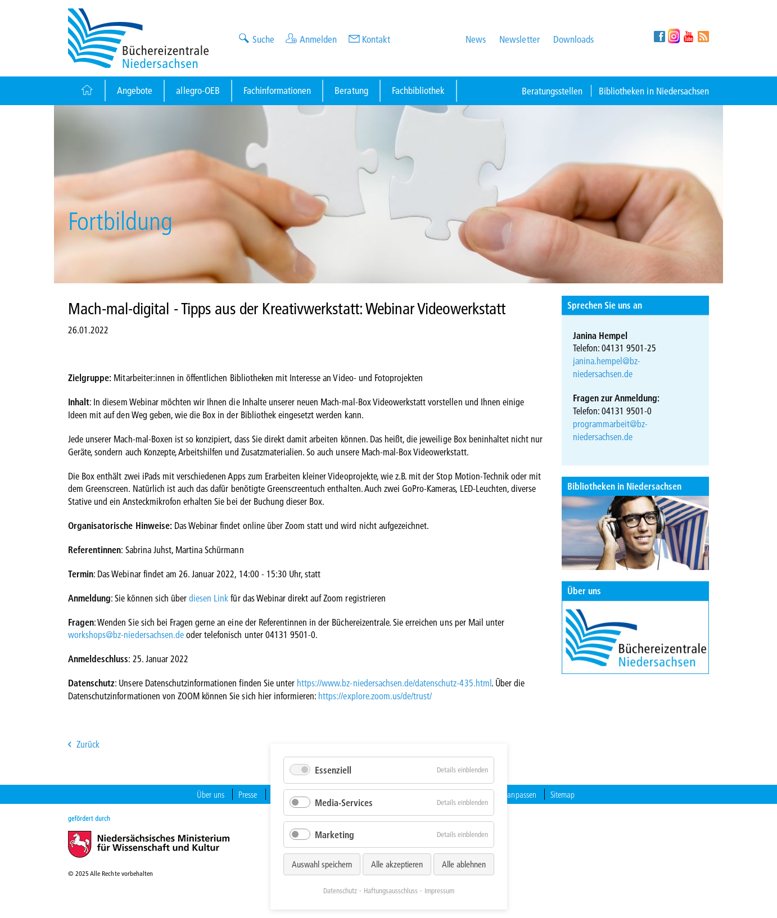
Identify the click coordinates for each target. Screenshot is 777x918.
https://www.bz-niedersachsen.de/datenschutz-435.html (394, 683)
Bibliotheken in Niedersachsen (654, 91)
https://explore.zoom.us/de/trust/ (375, 696)
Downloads (573, 39)
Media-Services (344, 802)
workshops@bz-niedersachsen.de (126, 634)
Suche (263, 39)
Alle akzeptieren (397, 864)
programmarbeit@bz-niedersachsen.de (610, 430)
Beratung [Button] (351, 90)
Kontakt (376, 39)
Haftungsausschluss (391, 890)
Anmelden (318, 39)
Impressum (439, 890)
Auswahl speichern (322, 864)
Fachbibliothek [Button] (418, 90)
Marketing (334, 834)
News (476, 39)
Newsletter (519, 39)
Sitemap (562, 794)
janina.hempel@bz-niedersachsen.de (607, 367)
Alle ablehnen (464, 864)
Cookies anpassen (508, 794)
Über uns (584, 590)
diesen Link (208, 598)
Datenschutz (340, 890)
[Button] (86, 90)
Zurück (88, 744)
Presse (247, 794)
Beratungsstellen (552, 91)
